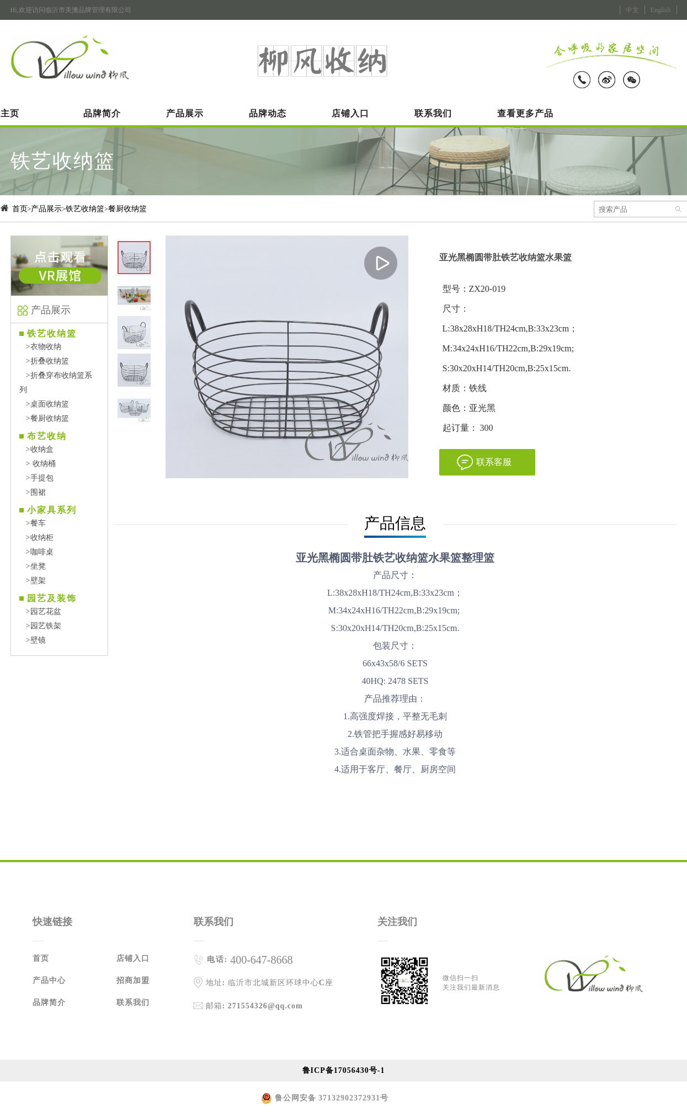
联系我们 (433, 113)
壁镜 (32, 640)
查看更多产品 (525, 113)
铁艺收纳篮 (85, 209)
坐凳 (32, 566)
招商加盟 (133, 980)
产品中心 (49, 980)
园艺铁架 (40, 626)
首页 (20, 209)
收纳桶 (37, 463)
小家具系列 (52, 510)
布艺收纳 (47, 436)
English (661, 10)
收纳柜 (36, 537)
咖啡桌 (36, 552)
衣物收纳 (40, 347)
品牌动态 (267, 113)
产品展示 (185, 113)
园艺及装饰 (52, 598)
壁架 (32, 580)
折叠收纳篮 (44, 361)
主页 (10, 113)
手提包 (36, 478)
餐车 (32, 523)
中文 (632, 10)
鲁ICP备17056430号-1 (343, 1070)
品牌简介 (102, 113)
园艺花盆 (40, 611)
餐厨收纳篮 (127, 209)
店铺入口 (350, 113)
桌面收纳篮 (44, 404)
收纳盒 (36, 449)
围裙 (32, 492)
